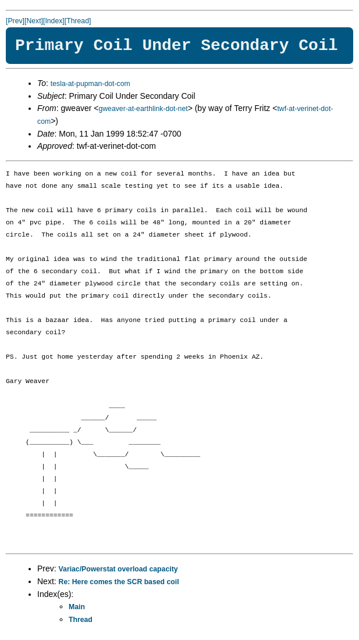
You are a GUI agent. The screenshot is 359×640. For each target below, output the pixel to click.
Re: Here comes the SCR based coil (119, 582)
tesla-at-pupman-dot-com (90, 84)
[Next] (33, 21)
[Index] (54, 21)
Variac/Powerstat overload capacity (118, 569)
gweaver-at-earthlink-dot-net (142, 109)
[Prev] (15, 21)
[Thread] (78, 21)
